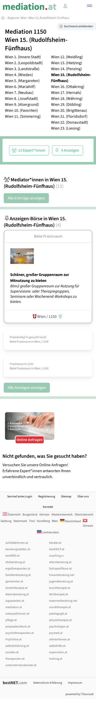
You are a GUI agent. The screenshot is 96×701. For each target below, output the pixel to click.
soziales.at (12, 652)
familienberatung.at (18, 575)
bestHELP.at (56, 549)
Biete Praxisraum (48, 236)
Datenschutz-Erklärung (47, 683)
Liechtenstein (48, 532)
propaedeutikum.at (17, 626)
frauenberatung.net (61, 575)
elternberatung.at (60, 562)
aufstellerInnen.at (16, 543)
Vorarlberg (43, 521)
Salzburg (5, 521)
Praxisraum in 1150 (21, 364)
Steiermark (20, 521)
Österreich (12, 514)
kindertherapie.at (16, 588)
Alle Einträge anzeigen (26, 198)
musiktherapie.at (60, 607)
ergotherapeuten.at (17, 568)
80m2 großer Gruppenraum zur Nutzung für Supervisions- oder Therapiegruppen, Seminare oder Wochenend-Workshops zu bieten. (44, 293)
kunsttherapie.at (59, 588)
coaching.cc (56, 556)
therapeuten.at (15, 659)
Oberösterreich (84, 514)
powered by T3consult (79, 694)
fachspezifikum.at (60, 568)
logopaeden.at (14, 601)
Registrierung (46, 496)
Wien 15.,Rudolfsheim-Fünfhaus (49, 18)
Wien (24, 18)
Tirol (32, 521)
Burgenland (30, 514)
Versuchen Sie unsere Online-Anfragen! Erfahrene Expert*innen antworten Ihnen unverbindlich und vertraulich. (48, 466)
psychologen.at (59, 626)
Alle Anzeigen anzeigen (27, 387)
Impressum (75, 683)
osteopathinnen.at (17, 614)
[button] (90, 6)
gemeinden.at (14, 581)
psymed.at (56, 633)
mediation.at (13, 607)
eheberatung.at (15, 562)
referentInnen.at (59, 639)
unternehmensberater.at (20, 665)
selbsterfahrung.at (17, 646)
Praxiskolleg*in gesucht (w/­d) (28, 337)
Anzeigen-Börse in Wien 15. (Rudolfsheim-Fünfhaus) (35, 222)
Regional (13, 18)
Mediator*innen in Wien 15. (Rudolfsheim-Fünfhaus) (35, 183)
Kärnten (44, 514)
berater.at (55, 543)
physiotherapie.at (60, 620)
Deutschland (70, 521)
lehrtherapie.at (58, 594)
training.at (55, 659)
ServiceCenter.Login (19, 496)
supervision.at (58, 652)
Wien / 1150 (41, 342)
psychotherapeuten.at (19, 633)
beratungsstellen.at (17, 549)
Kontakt (48, 507)
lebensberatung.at (17, 594)
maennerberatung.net (63, 601)
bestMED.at (12, 556)
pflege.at (11, 620)
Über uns (83, 496)
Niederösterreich (62, 514)
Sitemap (66, 496)
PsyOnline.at (13, 639)
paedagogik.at (58, 614)
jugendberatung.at (61, 581)
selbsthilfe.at (57, 646)
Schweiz (88, 523)
